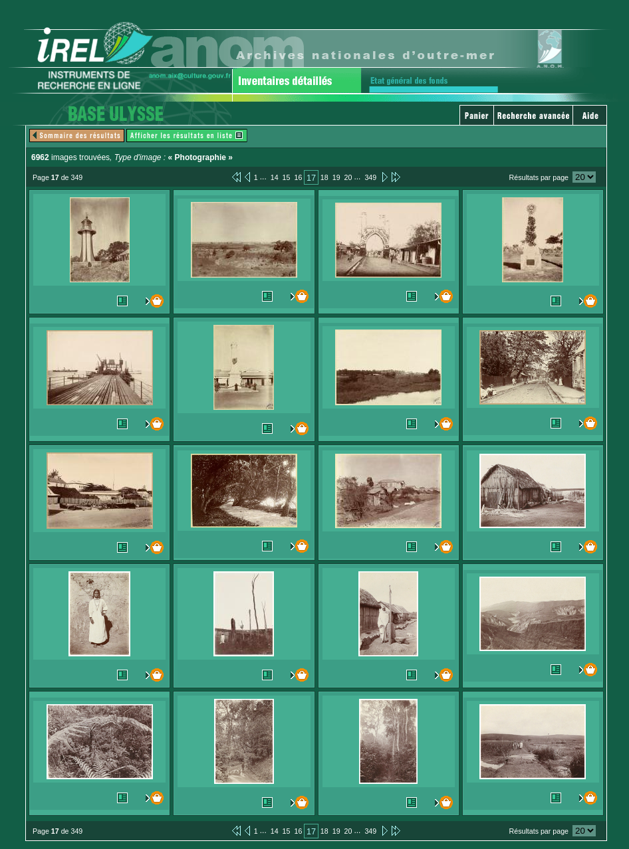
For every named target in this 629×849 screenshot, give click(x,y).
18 (324, 177)
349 (370, 177)
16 (298, 177)
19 (336, 177)
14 (275, 177)
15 (287, 177)
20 (348, 177)
